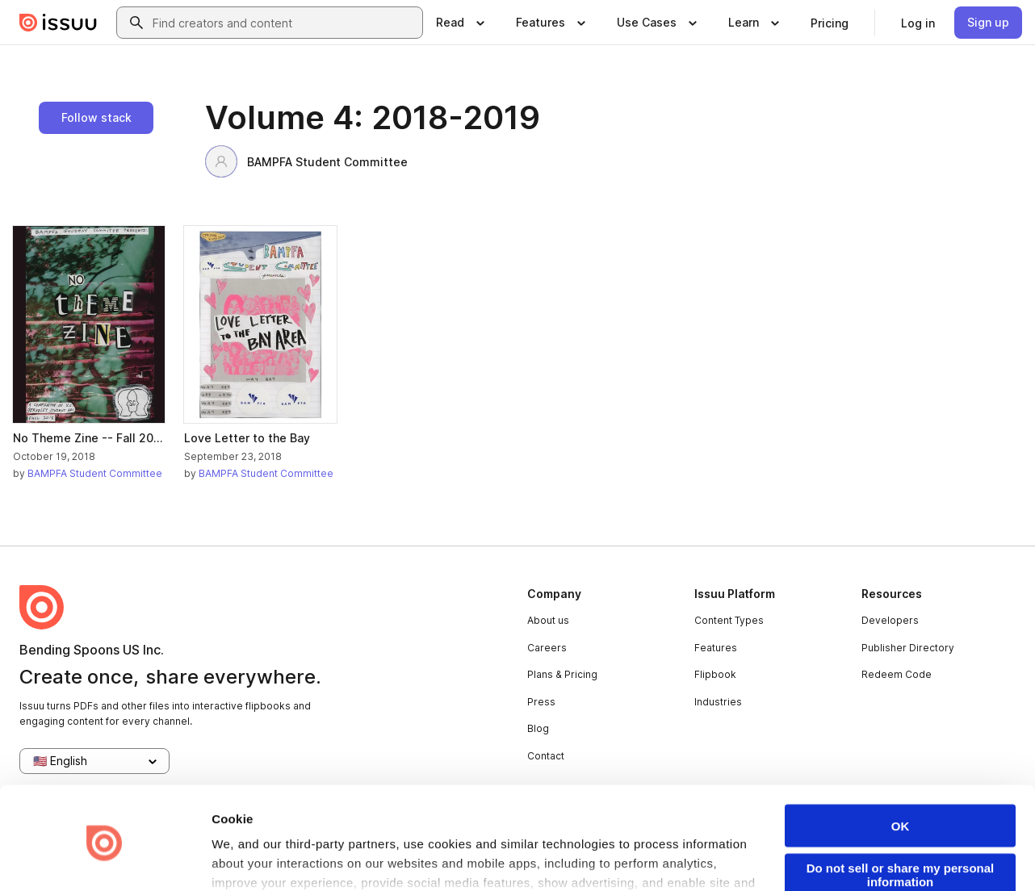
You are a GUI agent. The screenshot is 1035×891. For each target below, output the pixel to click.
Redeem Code (896, 674)
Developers (890, 620)
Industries (718, 702)
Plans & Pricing (562, 674)
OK (900, 768)
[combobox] (284, 22)
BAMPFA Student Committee (306, 161)
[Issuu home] (58, 22)
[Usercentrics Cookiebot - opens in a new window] (104, 859)
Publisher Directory (907, 648)
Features (715, 648)
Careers (547, 648)
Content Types (729, 620)
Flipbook (715, 674)
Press (541, 702)
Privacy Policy (487, 844)
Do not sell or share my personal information (901, 816)
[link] (829, 22)
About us (548, 620)
